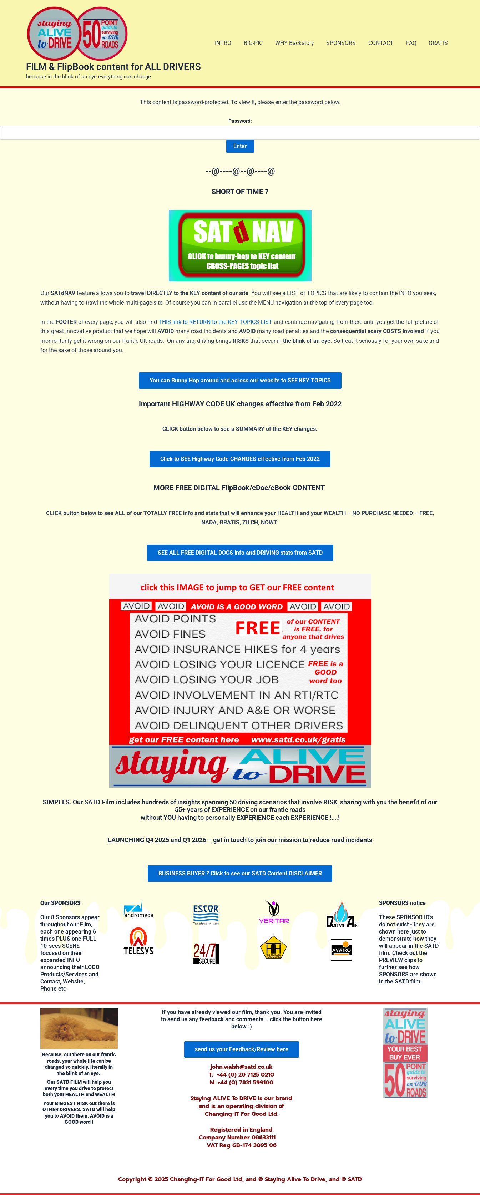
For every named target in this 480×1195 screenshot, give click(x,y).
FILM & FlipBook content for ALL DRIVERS (113, 66)
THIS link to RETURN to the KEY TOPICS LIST (215, 322)
